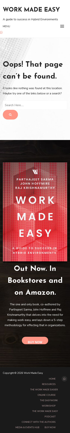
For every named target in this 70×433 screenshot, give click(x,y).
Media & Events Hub (27, 427)
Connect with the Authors (39, 422)
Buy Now (35, 342)
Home (52, 378)
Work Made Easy (31, 10)
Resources (49, 384)
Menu (6, 26)
